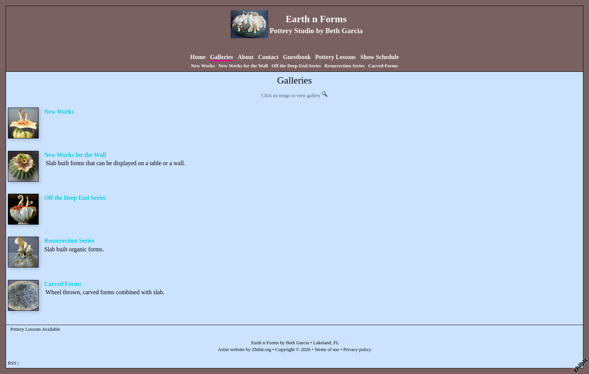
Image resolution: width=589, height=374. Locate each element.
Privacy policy (357, 349)
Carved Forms (383, 65)
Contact (268, 57)
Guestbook (297, 57)
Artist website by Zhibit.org (244, 349)
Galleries (221, 57)
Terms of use (326, 349)
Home (197, 57)
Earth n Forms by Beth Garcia (280, 342)
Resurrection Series (345, 65)
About (245, 57)
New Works (203, 65)
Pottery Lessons (335, 57)
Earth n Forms (316, 19)
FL (336, 342)
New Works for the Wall (243, 65)
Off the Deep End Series (296, 65)
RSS (12, 363)
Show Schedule (379, 57)
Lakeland (322, 342)
